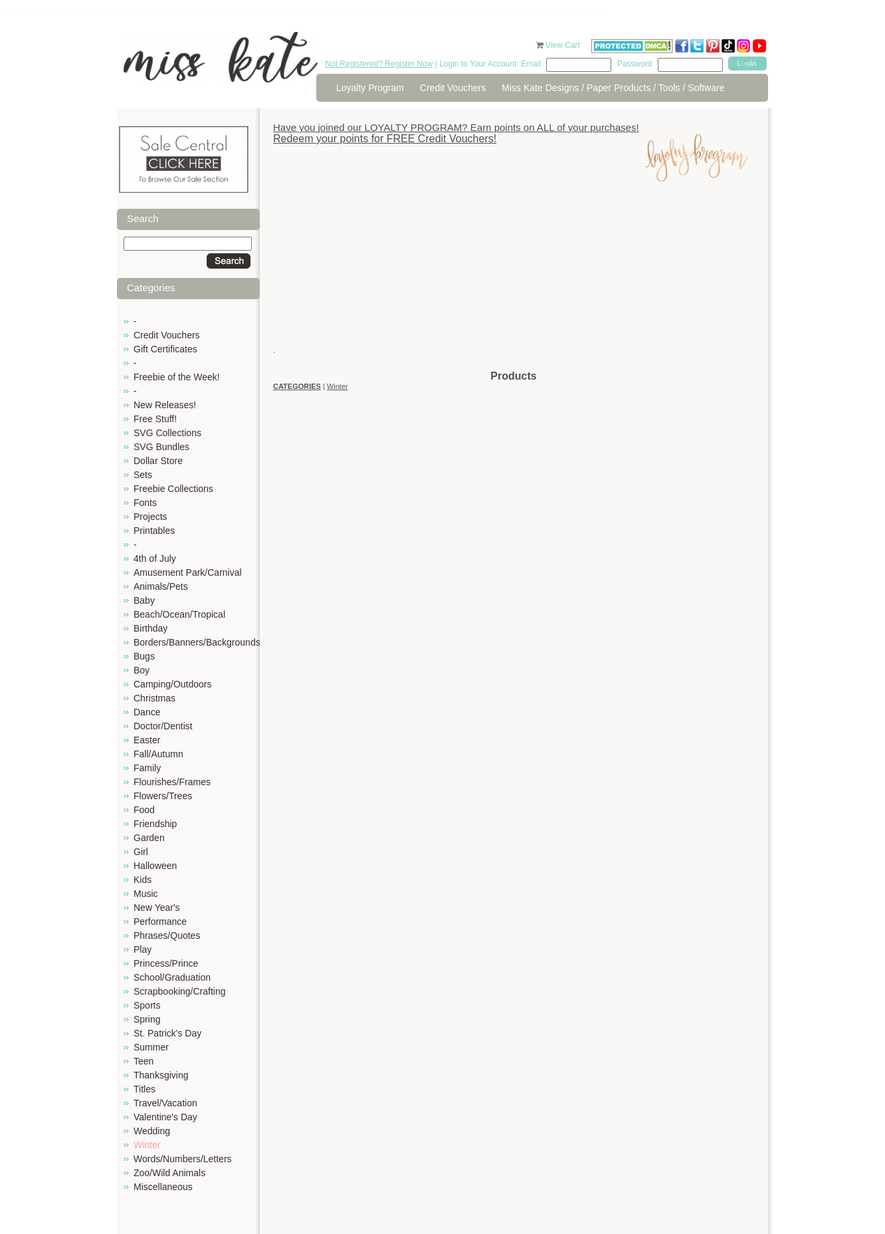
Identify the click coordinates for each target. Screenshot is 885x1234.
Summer (151, 1047)
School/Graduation (172, 977)
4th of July (155, 558)
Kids (142, 879)
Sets (143, 474)
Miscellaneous (163, 1186)
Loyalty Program (370, 87)
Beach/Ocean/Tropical (179, 614)
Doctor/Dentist (163, 726)
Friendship (155, 823)
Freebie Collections (173, 488)
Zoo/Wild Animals (169, 1173)
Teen (143, 1061)
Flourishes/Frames (172, 782)
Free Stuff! (155, 419)
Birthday (150, 628)
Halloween (155, 865)
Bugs (144, 656)
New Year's (157, 907)
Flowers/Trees (163, 796)
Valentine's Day (165, 1117)
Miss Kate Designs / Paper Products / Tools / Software (613, 87)
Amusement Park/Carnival (188, 572)
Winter (147, 1145)
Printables (154, 530)
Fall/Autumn (158, 754)
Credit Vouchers (453, 87)
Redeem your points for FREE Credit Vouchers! (384, 138)
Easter (147, 740)
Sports (147, 1005)
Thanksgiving (161, 1075)
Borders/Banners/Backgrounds (197, 642)
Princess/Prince (166, 963)
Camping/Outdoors (173, 684)
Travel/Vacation (165, 1103)
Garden (149, 837)
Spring (147, 1019)
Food (144, 809)
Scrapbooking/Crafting (180, 991)
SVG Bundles (161, 446)
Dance (147, 712)
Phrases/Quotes (167, 935)
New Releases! (165, 405)
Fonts (145, 502)
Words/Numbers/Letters (183, 1159)
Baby (144, 600)
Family (147, 768)
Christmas (154, 698)
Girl (141, 851)
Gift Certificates (165, 349)
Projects (150, 516)
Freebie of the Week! (177, 377)
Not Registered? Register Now (379, 63)
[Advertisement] (513, 276)
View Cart (563, 45)
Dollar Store (158, 460)
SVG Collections (167, 433)
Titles (144, 1089)
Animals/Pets (161, 586)
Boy (141, 670)
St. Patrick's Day (167, 1033)
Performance (160, 921)
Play (142, 949)
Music (146, 893)
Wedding (152, 1131)
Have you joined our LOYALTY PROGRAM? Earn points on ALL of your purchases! (456, 127)
